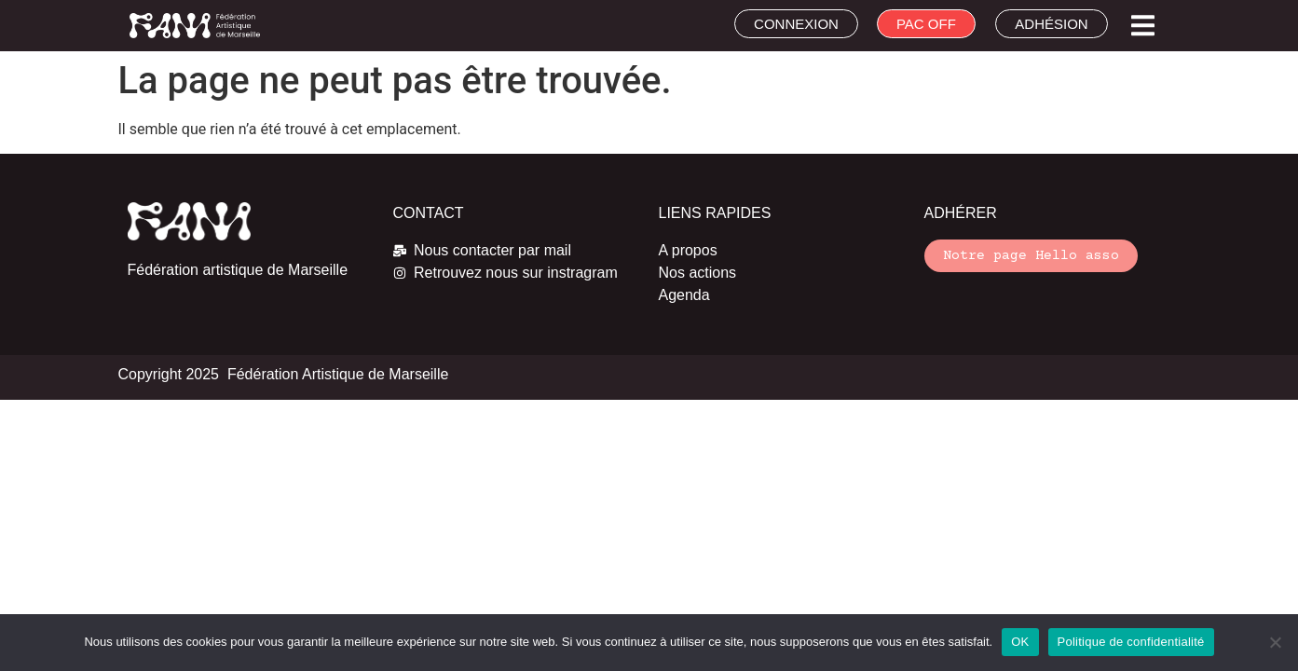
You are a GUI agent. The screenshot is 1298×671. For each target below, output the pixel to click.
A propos (688, 250)
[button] (1143, 25)
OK (1020, 642)
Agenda (684, 295)
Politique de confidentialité (1131, 642)
